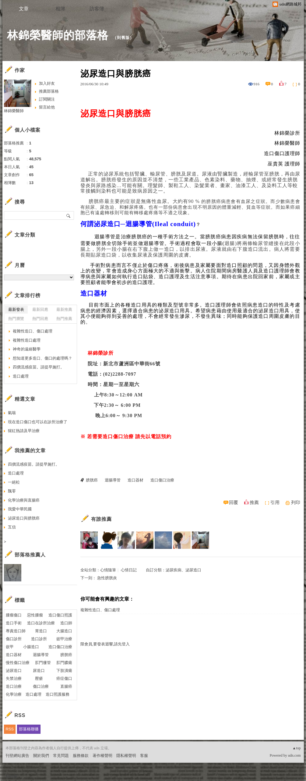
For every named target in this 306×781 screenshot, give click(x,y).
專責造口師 (16, 631)
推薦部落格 (49, 91)
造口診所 (39, 639)
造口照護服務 (57, 694)
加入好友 (47, 83)
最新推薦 (64, 309)
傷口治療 (41, 686)
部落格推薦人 (30, 554)
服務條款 (81, 755)
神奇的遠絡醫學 (26, 349)
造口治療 (14, 686)
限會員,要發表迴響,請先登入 (105, 644)
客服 (144, 755)
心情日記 (129, 570)
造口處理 (21, 376)
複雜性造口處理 (26, 340)
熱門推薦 (64, 318)
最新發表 (16, 309)
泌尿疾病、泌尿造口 (183, 570)
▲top (296, 748)
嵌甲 (10, 646)
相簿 (60, 8)
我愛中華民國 (20, 509)
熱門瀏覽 (16, 318)
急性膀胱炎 (107, 578)
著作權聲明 (102, 755)
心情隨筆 (108, 570)
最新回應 (40, 309)
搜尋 (68, 215)
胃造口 (41, 631)
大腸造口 (64, 631)
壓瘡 (39, 678)
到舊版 (123, 37)
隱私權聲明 (126, 755)
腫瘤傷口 (14, 615)
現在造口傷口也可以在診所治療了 (37, 422)
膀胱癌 (92, 480)
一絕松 (14, 482)
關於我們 (41, 755)
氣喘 (12, 412)
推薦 (254, 502)
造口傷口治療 (162, 480)
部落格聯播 (29, 729)
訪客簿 (97, 8)
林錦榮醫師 (14, 110)
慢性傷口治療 (18, 662)
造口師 (66, 623)
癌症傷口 (64, 678)
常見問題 (61, 755)
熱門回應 (40, 318)
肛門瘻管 (43, 662)
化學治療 (14, 694)
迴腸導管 (113, 480)
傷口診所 (14, 639)
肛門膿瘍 (64, 662)
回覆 (233, 502)
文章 (24, 8)
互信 (12, 527)
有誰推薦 (101, 519)
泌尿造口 (14, 670)
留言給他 (47, 107)
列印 (295, 502)
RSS (10, 729)
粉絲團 (11, 776)
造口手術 (14, 623)
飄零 (12, 491)
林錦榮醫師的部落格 (57, 35)
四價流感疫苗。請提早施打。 (38, 367)
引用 (275, 502)
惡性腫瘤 (35, 615)
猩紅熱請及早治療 (24, 430)
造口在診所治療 (41, 623)
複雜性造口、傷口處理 (100, 610)
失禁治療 (14, 678)
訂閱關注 (47, 99)
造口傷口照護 (60, 615)
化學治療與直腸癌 (24, 500)
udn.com (294, 755)
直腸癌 (66, 686)
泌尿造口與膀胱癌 (24, 518)
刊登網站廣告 (17, 755)
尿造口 (39, 670)
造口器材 (135, 480)
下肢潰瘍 (64, 670)
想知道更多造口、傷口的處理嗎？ (42, 358)
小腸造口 (31, 646)
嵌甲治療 (64, 639)
